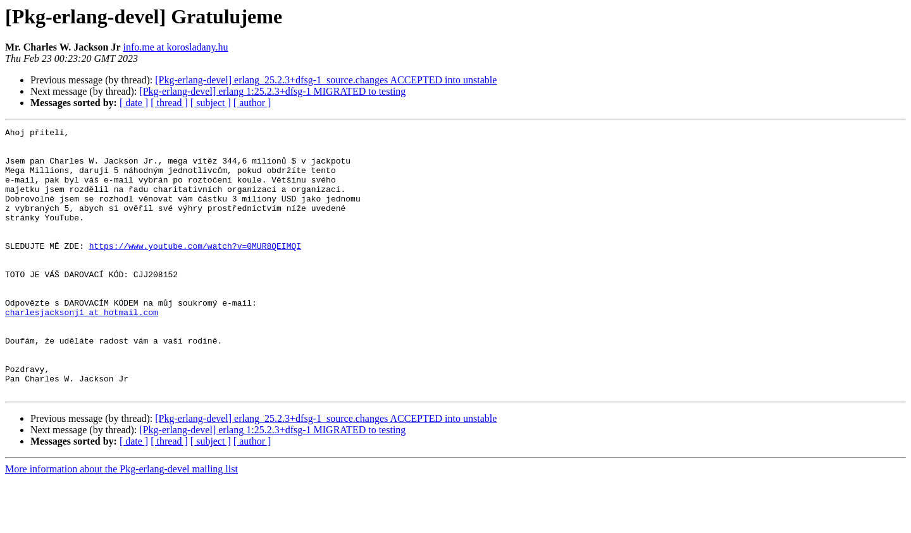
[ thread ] (169, 102)
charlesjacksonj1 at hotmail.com (81, 350)
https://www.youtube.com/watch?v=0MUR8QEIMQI (195, 270)
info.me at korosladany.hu (175, 47)
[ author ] (252, 102)
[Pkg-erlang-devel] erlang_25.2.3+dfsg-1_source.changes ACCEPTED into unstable (326, 80)
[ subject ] (210, 102)
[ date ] (134, 102)
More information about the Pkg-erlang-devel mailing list (121, 522)
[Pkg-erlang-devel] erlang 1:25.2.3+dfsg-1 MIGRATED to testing (272, 91)
